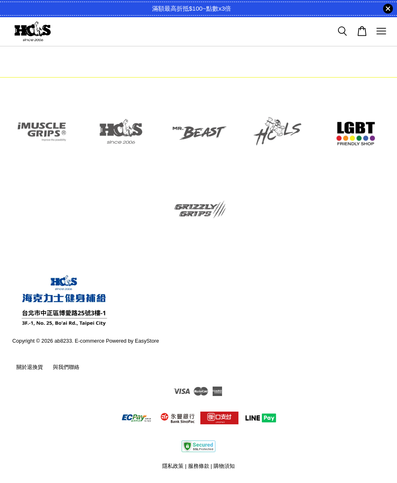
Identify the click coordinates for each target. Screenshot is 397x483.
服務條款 (198, 466)
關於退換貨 (29, 367)
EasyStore (147, 341)
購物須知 (224, 466)
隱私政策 (173, 466)
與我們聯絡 (66, 367)
